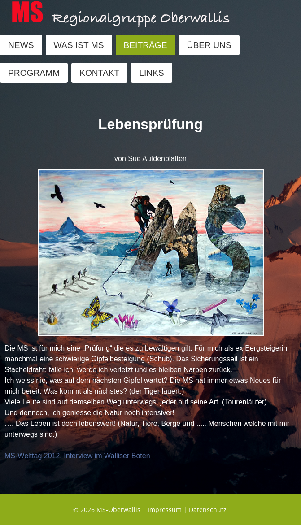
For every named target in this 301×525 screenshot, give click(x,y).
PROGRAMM (34, 73)
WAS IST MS (79, 45)
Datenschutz (208, 509)
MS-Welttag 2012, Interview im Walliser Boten (77, 456)
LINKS (151, 73)
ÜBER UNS (209, 45)
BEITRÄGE (145, 45)
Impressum (165, 509)
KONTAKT (99, 73)
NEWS (21, 45)
